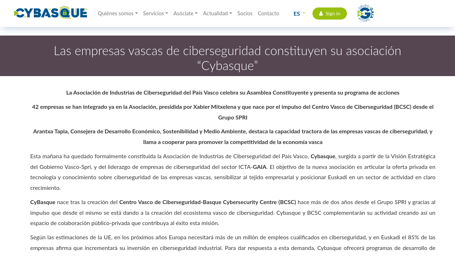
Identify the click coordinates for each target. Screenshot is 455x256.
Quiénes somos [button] (116, 13)
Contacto (268, 13)
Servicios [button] (153, 13)
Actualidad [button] (215, 13)
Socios (244, 13)
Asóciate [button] (183, 13)
